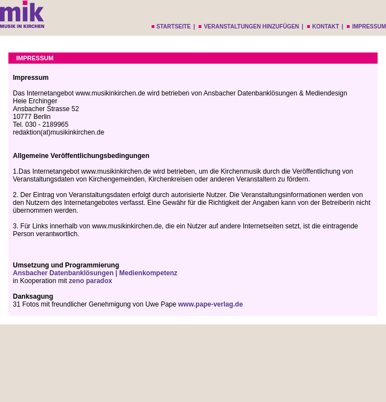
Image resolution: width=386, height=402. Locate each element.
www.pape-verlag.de (210, 304)
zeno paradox (90, 281)
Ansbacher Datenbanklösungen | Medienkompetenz (95, 273)
